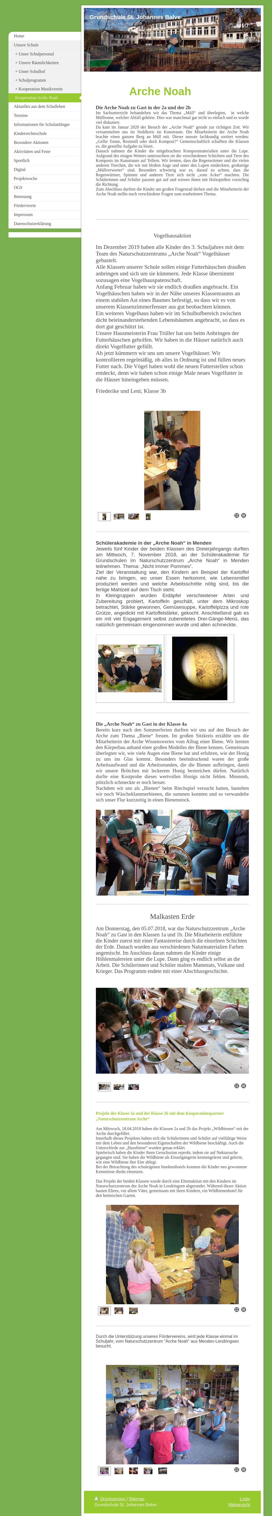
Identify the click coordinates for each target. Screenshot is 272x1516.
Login (245, 1499)
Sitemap (136, 1499)
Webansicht (239, 1504)
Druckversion (110, 1499)
